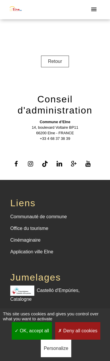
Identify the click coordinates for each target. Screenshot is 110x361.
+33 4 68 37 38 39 (55, 138)
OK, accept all (32, 330)
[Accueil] (15, 9)
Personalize (56, 348)
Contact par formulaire (55, 147)
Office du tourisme (29, 228)
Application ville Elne (31, 251)
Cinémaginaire (25, 240)
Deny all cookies (77, 330)
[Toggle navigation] (94, 9)
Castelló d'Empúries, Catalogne (44, 294)
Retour (55, 61)
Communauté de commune (38, 216)
